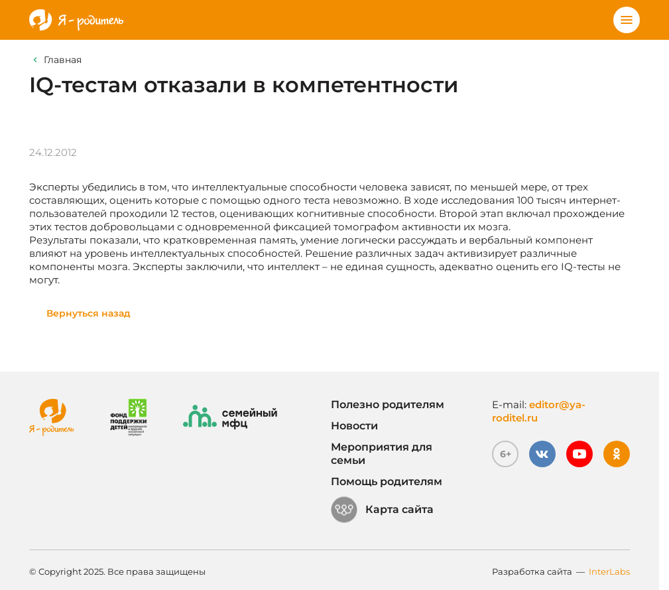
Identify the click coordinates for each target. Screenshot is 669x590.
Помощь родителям (386, 481)
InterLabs (609, 571)
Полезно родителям (387, 404)
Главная (63, 60)
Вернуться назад (88, 313)
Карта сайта (382, 509)
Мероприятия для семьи (381, 454)
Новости (354, 425)
